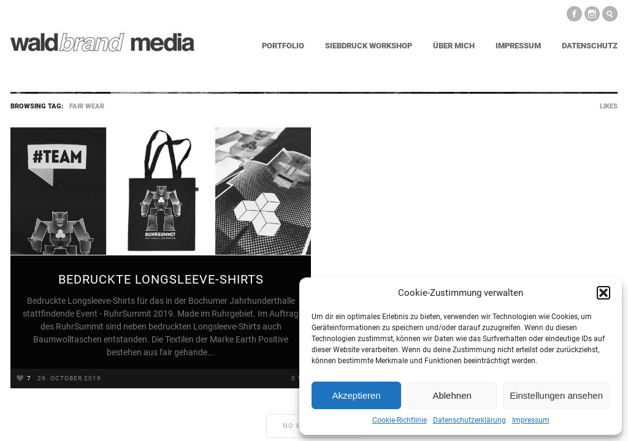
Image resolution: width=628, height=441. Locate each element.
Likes (609, 106)
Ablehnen (451, 395)
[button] (603, 293)
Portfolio (283, 45)
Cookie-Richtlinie (399, 420)
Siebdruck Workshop (368, 45)
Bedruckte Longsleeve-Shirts (161, 279)
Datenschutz (590, 45)
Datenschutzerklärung (469, 420)
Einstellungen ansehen (556, 395)
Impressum (531, 420)
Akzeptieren (356, 395)
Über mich (454, 45)
